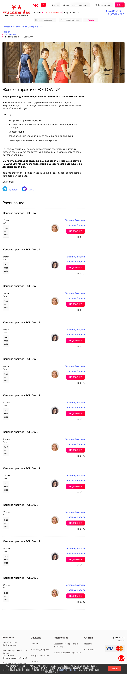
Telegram (13, 189)
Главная (6, 32)
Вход (119, 5)
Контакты (8, 637)
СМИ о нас (89, 649)
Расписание (52, 12)
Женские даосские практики (67, 652)
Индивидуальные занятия (76, 5)
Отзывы (34, 661)
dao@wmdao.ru (9, 645)
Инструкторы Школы (40, 655)
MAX (31, 189)
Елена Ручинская (75, 256)
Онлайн (55, 5)
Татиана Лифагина (75, 220)
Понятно (115, 669)
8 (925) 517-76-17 (115, 10)
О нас (37, 12)
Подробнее (75, 231)
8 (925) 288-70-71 (116, 14)
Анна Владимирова (40, 649)
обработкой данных (68, 670)
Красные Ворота (76, 225)
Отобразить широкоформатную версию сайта (22, 27)
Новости (88, 643)
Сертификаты (71, 12)
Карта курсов (102, 5)
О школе (36, 637)
